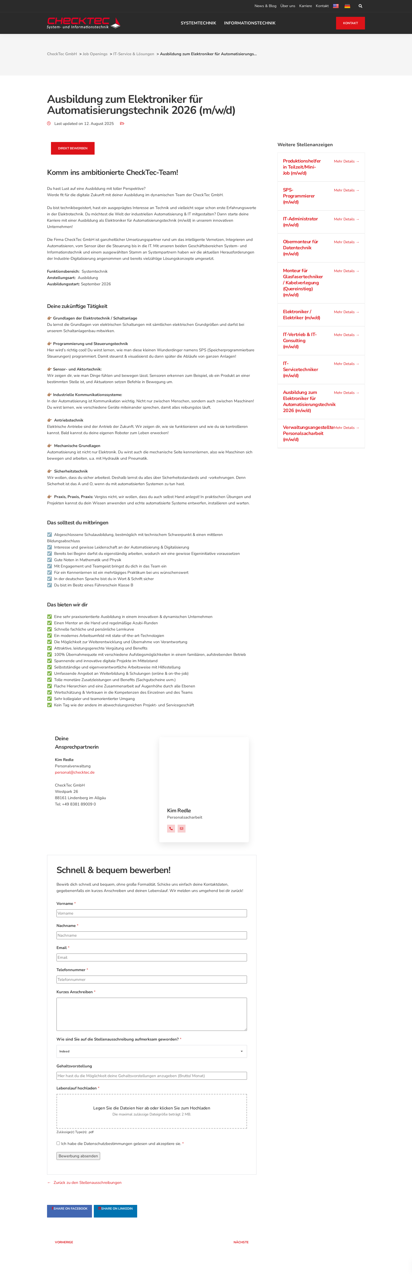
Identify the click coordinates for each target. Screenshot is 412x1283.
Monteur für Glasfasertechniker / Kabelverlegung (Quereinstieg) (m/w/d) (303, 283)
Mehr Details (346, 161)
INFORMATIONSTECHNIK (250, 23)
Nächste (237, 1242)
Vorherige (67, 1242)
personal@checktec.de (75, 772)
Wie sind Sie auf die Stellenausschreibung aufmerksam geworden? (119, 1039)
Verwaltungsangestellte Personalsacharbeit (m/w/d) (308, 433)
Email (63, 948)
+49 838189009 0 (171, 829)
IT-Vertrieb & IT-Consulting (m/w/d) (300, 341)
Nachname (67, 926)
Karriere (305, 5)
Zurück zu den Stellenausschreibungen (88, 1182)
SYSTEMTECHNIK (199, 23)
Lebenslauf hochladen (78, 1088)
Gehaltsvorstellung (74, 1066)
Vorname (66, 903)
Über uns (287, 5)
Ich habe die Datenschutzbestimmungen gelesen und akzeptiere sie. (122, 1144)
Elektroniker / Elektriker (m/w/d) (301, 315)
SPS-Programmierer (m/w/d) (299, 196)
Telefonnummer (72, 970)
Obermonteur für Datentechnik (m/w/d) (300, 248)
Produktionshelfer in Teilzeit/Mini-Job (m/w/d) (302, 167)
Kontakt (322, 5)
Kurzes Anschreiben (76, 992)
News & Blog (265, 5)
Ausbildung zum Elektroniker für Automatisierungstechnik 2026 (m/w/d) (309, 401)
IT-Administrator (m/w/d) (300, 222)
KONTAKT (350, 23)
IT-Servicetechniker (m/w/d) (300, 370)
